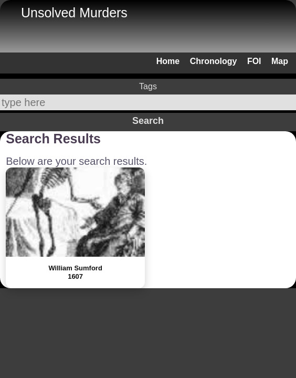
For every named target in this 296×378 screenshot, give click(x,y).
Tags (148, 86)
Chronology (213, 61)
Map (279, 61)
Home (167, 61)
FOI (254, 61)
